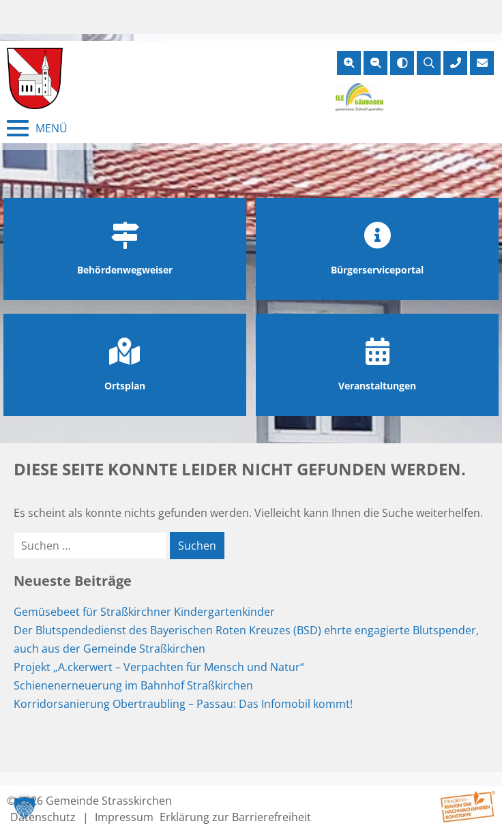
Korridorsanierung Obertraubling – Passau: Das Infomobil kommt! (183, 703)
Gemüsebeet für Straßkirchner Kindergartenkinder (144, 611)
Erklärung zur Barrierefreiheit (235, 816)
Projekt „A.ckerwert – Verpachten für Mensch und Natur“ (159, 666)
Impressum (124, 816)
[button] (24, 807)
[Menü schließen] (37, 128)
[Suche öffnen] (429, 63)
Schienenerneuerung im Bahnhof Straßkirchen (133, 685)
